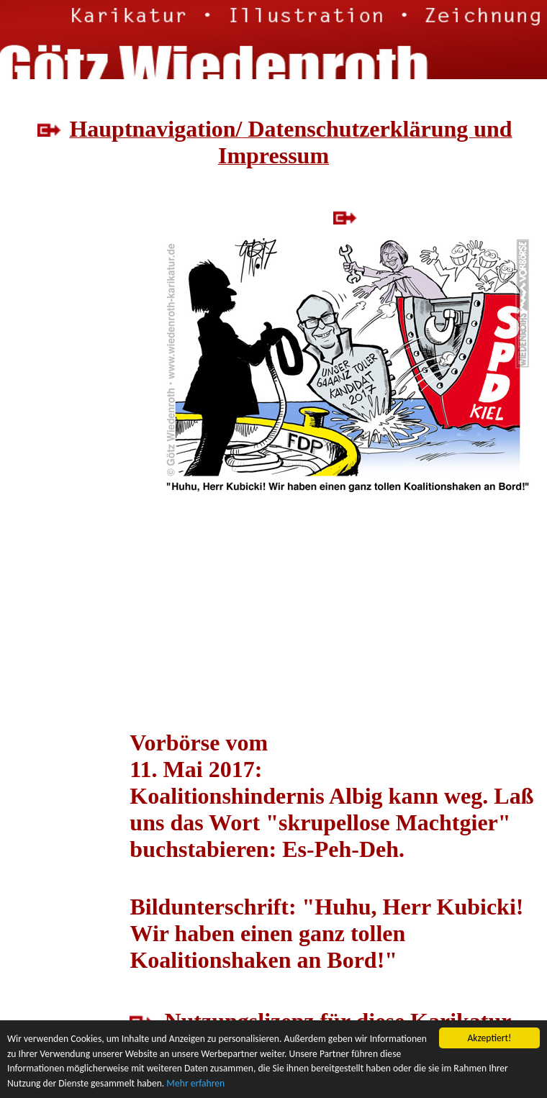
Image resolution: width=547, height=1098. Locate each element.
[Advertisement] (64, 346)
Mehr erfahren (195, 1083)
